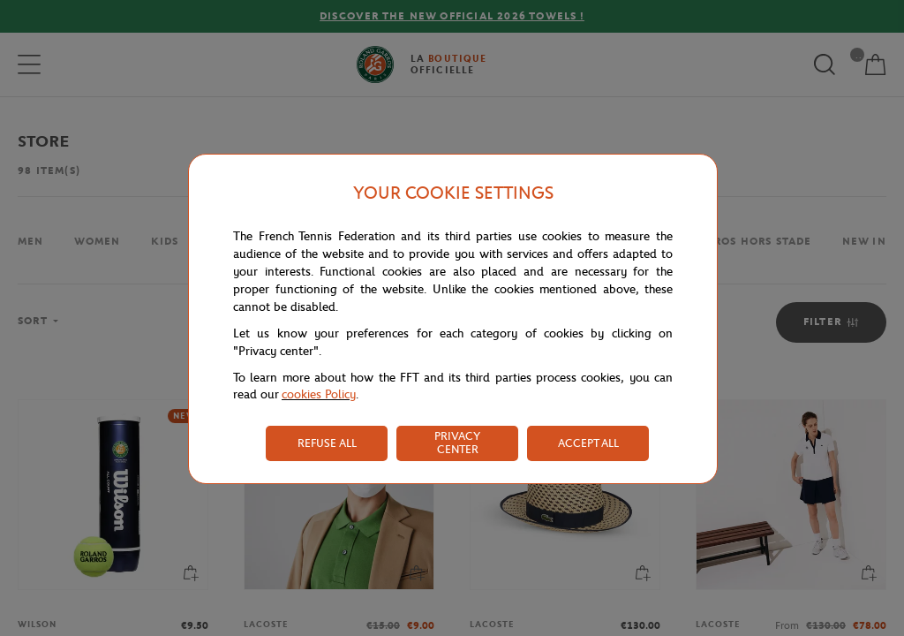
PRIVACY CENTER (457, 442)
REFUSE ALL (327, 443)
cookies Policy (319, 394)
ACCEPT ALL (588, 443)
